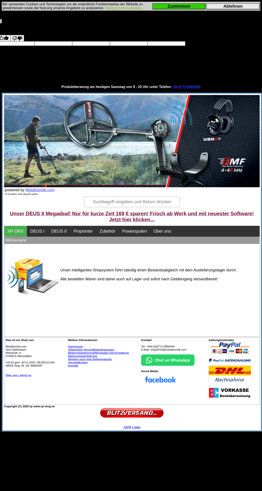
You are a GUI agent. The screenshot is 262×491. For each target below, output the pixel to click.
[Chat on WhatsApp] (167, 364)
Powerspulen (134, 231)
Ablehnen (233, 6)
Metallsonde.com (40, 190)
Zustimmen (179, 6)
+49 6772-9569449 (186, 87)
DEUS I (37, 231)
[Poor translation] (17, 38)
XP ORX (15, 231)
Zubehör (107, 231)
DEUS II (59, 231)
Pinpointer (83, 231)
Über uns (162, 231)
